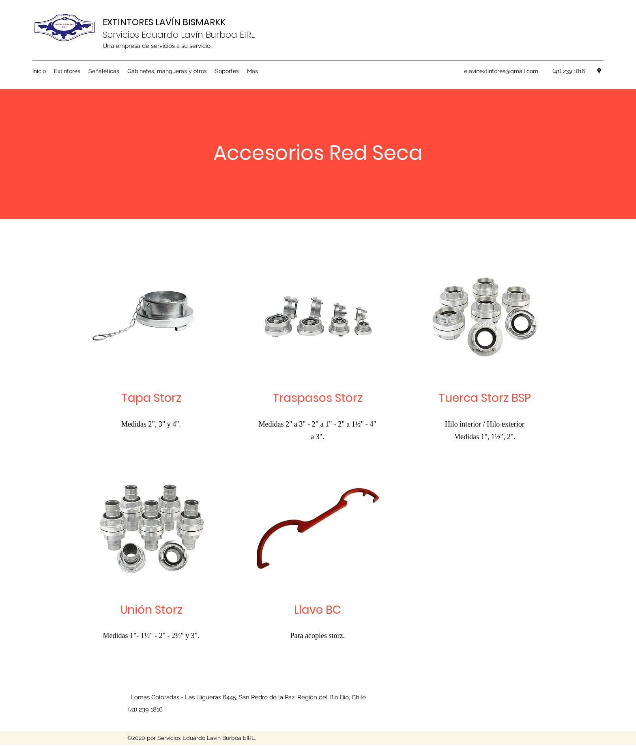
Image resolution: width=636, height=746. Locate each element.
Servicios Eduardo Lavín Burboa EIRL (179, 34)
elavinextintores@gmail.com (501, 71)
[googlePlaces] (599, 71)
